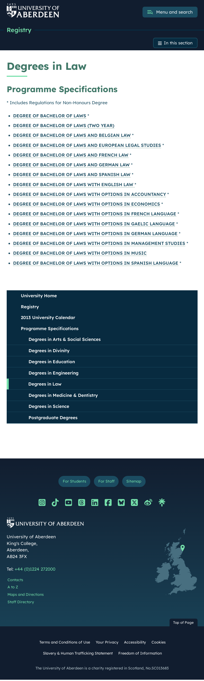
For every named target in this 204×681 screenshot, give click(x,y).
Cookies (159, 643)
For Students (73, 482)
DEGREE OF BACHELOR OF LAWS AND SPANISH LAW (71, 175)
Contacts (15, 581)
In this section (178, 43)
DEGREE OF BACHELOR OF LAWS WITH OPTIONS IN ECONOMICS (86, 204)
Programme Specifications (49, 329)
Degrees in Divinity (49, 351)
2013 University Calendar (48, 318)
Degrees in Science (49, 407)
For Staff (106, 482)
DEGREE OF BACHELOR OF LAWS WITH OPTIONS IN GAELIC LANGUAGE (94, 224)
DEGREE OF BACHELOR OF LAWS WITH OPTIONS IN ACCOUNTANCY (89, 195)
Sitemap (135, 482)
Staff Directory (20, 603)
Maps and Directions (25, 595)
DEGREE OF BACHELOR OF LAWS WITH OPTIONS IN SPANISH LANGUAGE (95, 263)
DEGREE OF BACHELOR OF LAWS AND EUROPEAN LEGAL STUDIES (87, 145)
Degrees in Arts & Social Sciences (65, 340)
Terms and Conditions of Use (64, 643)
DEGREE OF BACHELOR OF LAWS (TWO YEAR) (63, 126)
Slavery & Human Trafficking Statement (78, 654)
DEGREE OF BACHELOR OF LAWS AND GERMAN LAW (71, 165)
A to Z (12, 588)
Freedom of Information (140, 654)
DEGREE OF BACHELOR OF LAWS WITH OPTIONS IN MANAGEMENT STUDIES (99, 244)
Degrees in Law (44, 384)
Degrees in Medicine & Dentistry (63, 395)
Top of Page (183, 623)
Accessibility (135, 643)
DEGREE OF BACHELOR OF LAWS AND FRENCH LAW (70, 155)
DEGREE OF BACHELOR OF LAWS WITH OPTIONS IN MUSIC (80, 253)
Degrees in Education (52, 362)
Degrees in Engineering (53, 373)
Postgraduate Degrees (53, 418)
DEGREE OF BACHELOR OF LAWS (49, 116)
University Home (39, 296)
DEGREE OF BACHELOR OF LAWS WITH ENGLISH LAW (74, 185)
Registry (19, 30)
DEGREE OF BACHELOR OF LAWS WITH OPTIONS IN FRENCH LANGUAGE (94, 214)
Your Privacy (107, 643)
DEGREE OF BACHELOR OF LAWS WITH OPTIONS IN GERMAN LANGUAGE (95, 234)
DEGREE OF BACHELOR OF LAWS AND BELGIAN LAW (72, 136)
